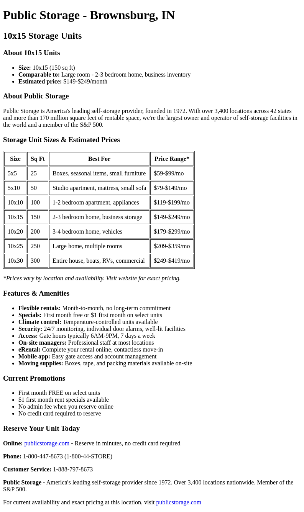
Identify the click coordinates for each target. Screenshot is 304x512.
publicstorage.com (47, 443)
